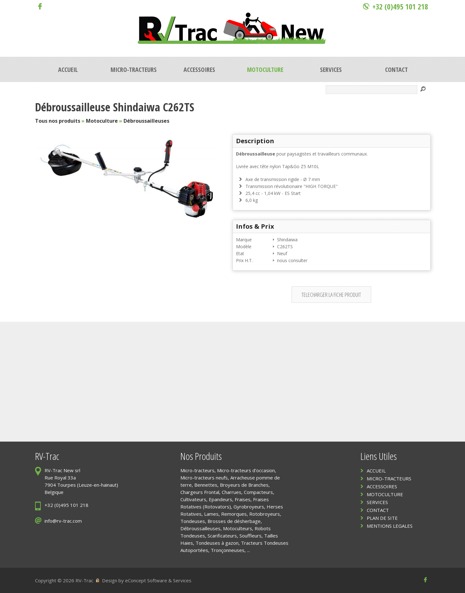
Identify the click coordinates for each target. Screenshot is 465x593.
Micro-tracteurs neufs (204, 477)
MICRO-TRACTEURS (389, 478)
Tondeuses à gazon (217, 543)
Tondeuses (192, 521)
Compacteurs (258, 492)
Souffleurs (250, 535)
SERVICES (377, 502)
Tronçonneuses (228, 550)
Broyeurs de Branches (244, 485)
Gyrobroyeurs (248, 506)
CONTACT (378, 510)
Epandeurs (220, 499)
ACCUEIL (376, 470)
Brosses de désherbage (234, 521)
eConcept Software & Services (158, 580)
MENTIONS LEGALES (390, 526)
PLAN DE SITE (382, 518)
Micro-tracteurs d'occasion (246, 470)
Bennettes (205, 485)
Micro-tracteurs (197, 470)
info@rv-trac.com (63, 521)
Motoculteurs (237, 528)
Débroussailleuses (146, 120)
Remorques (234, 514)
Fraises (243, 499)
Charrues (231, 492)
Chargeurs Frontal (199, 492)
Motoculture (102, 120)
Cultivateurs (193, 499)
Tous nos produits (57, 120)
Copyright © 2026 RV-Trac (64, 580)
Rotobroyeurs (264, 514)
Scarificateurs (222, 535)
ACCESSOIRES (382, 486)
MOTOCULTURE (385, 494)
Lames (211, 514)
